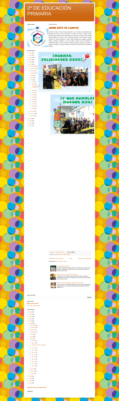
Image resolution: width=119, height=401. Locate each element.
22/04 (33, 94)
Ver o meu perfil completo (33, 305)
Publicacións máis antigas (84, 258)
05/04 (33, 106)
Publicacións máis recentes (56, 258)
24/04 (33, 90)
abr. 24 (34, 348)
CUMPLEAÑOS (66, 254)
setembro (33, 73)
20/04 (33, 99)
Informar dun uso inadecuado (36, 387)
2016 (30, 118)
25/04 (33, 84)
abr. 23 (34, 350)
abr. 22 (34, 352)
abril (31, 79)
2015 (30, 121)
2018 (30, 62)
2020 (30, 57)
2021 (30, 55)
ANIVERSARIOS (58, 254)
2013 (30, 125)
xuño (31, 75)
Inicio (70, 258)
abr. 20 (34, 357)
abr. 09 (34, 359)
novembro (33, 68)
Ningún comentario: (60, 252)
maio (31, 77)
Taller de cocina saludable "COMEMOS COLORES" (70, 282)
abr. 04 (34, 366)
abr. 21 (34, 354)
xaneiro (32, 115)
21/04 (33, 97)
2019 (30, 59)
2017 (30, 64)
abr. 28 (34, 340)
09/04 (33, 101)
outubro (32, 70)
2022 (30, 53)
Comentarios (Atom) (62, 261)
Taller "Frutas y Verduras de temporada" (67, 274)
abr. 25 (34, 343)
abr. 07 (34, 361)
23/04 (33, 92)
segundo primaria (34, 303)
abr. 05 (34, 363)
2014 (30, 123)
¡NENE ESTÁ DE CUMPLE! (64, 27)
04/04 (33, 108)
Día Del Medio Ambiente (63, 266)
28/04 (33, 81)
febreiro (32, 113)
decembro (33, 66)
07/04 (33, 104)
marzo (32, 111)
